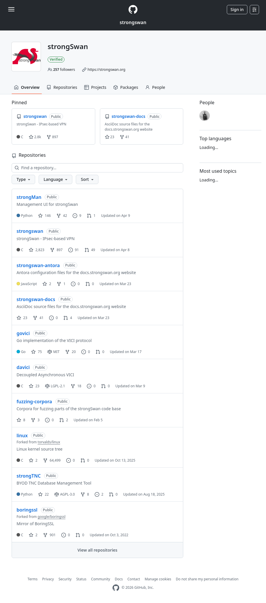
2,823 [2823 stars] (36, 249)
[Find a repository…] (97, 167)
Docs (119, 579)
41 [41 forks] (38, 317)
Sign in (237, 9)
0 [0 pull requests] (89, 283)
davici (23, 367)
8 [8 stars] (21, 419)
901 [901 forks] (49, 534)
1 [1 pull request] (91, 215)
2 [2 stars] (46, 283)
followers (64, 69)
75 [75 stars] (36, 351)
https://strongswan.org (106, 69)
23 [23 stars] (22, 317)
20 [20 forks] (70, 351)
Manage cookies (158, 579)
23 (109, 136)
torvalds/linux (49, 442)
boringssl (27, 510)
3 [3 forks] (35, 419)
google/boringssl (52, 516)
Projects (95, 87)
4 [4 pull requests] (67, 317)
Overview (26, 87)
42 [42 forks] (61, 215)
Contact (133, 579)
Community (100, 579)
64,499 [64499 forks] (52, 460)
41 (124, 136)
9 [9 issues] (77, 215)
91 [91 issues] (73, 249)
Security (64, 579)
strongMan (29, 197)
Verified (56, 59)
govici (23, 333)
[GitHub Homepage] (115, 587)
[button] (23, 179)
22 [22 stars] (43, 494)
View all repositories (97, 550)
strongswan (133, 22)
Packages (125, 87)
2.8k (35, 136)
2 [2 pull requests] (63, 419)
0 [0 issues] (75, 283)
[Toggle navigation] (11, 9)
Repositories (61, 87)
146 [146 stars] (44, 215)
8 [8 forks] (84, 494)
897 (52, 136)
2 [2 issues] (99, 494)
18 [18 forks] (76, 386)
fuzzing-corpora (34, 401)
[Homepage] (133, 9)
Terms (33, 579)
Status (81, 579)
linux (22, 435)
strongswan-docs (36, 299)
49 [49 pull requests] (90, 249)
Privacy (48, 579)
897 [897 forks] (56, 249)
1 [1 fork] (61, 283)
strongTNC (29, 476)
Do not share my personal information (207, 579)
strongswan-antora (38, 265)
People (155, 87)
